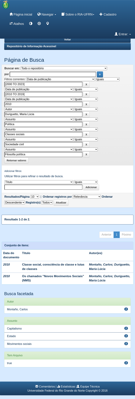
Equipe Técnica (90, 386)
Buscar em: (12, 68)
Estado (11, 336)
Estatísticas (68, 386)
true (9, 363)
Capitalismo (14, 328)
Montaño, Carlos (100, 264)
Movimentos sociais (19, 343)
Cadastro (107, 14)
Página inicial (20, 14)
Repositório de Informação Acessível (31, 46)
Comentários (47, 386)
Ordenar (107, 196)
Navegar (46, 14)
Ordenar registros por (57, 196)
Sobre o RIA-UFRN (77, 14)
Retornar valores (16, 160)
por (6, 74)
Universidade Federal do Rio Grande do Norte (56, 390)
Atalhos (16, 24)
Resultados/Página (17, 196)
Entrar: (123, 34)
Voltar (67, 39)
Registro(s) (33, 202)
